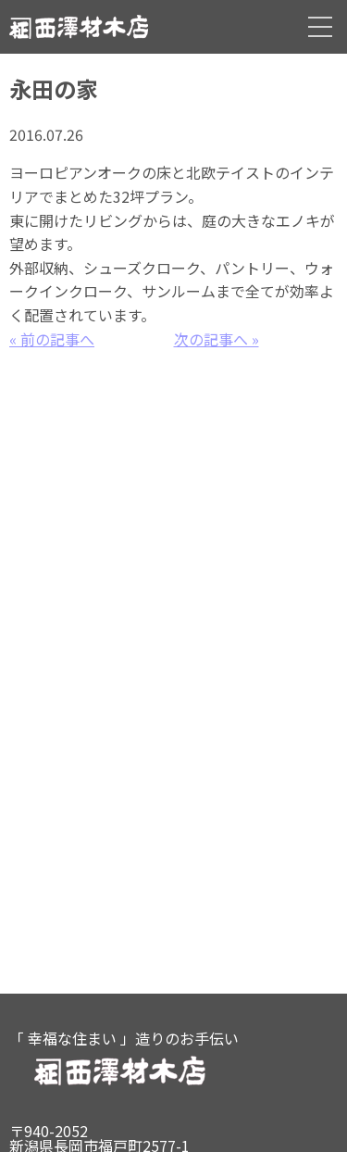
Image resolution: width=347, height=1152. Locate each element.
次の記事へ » (216, 339)
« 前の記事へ (51, 339)
